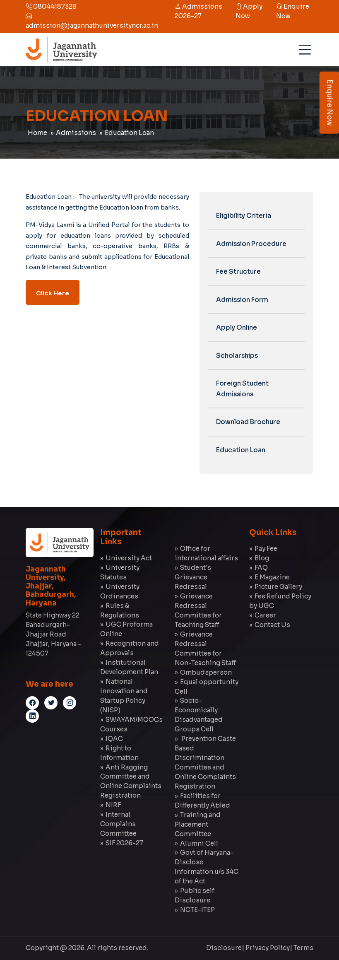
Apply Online (236, 327)
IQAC (114, 739)
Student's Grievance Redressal (193, 577)
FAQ (261, 568)
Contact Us (272, 625)
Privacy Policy (267, 948)
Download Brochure (248, 422)
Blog (262, 558)
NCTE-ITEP (197, 910)
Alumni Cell (199, 843)
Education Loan (129, 133)
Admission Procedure (251, 244)
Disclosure (224, 948)
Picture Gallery (278, 587)
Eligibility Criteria (243, 215)
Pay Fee (266, 548)
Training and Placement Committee (198, 824)
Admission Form (242, 300)
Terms (303, 948)
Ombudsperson (206, 672)
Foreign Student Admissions (242, 388)
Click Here (52, 293)
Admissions (76, 133)
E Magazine (272, 577)
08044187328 (51, 6)
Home (37, 133)
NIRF (113, 805)
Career (265, 615)
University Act (129, 558)
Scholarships (237, 355)
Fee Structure (238, 271)
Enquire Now (329, 103)
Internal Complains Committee (118, 823)
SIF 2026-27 (124, 843)
